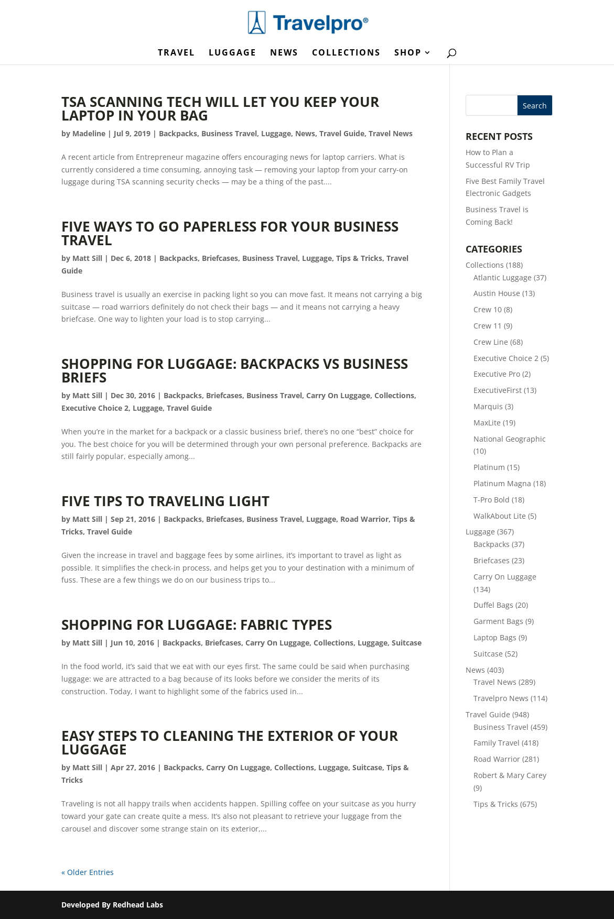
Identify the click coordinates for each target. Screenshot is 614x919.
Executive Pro (496, 374)
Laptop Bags (494, 637)
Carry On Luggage (338, 395)
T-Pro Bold (491, 500)
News (284, 53)
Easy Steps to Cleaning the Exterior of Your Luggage (229, 742)
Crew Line (490, 342)
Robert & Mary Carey (509, 775)
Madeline (88, 133)
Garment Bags (498, 621)
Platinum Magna (502, 483)
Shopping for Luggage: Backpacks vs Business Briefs (234, 370)
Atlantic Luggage (502, 277)
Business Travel (229, 133)
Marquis (488, 406)
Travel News (391, 133)
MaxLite (487, 423)
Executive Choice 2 (94, 408)
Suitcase (407, 643)
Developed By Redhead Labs (112, 905)
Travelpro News (501, 698)
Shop (408, 53)
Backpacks (178, 133)
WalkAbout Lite (499, 516)
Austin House (496, 293)
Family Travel (496, 743)
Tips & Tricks (359, 258)
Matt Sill (87, 258)
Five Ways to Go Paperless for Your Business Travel (229, 233)
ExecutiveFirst (497, 390)
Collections (346, 53)
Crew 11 (487, 326)
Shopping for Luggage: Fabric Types (196, 624)
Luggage (232, 53)
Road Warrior (364, 519)
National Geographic (509, 439)
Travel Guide (341, 133)
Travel (176, 53)
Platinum (489, 467)
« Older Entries (87, 872)
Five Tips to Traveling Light (165, 500)
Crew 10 (487, 309)
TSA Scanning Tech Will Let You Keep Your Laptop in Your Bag (220, 108)
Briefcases (220, 258)
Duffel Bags (493, 605)
